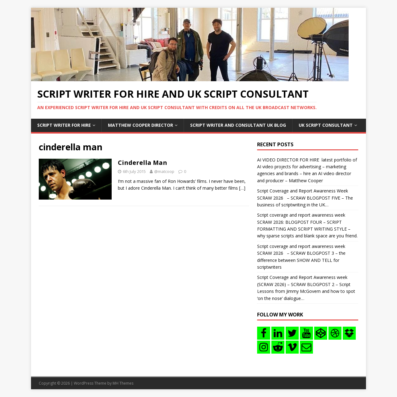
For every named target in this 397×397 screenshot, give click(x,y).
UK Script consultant (326, 125)
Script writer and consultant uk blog (238, 125)
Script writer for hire (64, 125)
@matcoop (164, 171)
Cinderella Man (142, 162)
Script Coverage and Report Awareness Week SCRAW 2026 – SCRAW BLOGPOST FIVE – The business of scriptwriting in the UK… (305, 198)
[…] (242, 188)
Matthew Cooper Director (140, 125)
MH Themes (123, 383)
